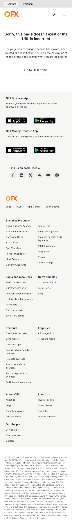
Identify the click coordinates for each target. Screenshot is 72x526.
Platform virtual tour (16, 282)
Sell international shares (18, 382)
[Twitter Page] (30, 175)
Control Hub (43, 226)
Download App (45, 262)
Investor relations (47, 416)
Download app (13, 344)
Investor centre (46, 399)
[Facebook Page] (13, 175)
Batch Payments (46, 246)
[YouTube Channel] (48, 175)
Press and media (46, 338)
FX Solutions (12, 242)
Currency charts (14, 310)
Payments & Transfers (17, 231)
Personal (28, 3)
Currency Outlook (47, 282)
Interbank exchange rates (19, 293)
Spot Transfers (13, 248)
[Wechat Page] (39, 175)
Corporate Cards (14, 237)
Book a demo (52, 206)
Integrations (43, 251)
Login (53, 14)
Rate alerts (11, 304)
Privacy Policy (13, 416)
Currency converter (16, 288)
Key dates (43, 411)
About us (10, 399)
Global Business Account (18, 226)
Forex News (44, 288)
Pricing (41, 257)
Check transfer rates (16, 333)
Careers (10, 440)
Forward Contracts (16, 253)
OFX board (11, 429)
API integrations (46, 333)
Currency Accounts (16, 264)
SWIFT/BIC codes (15, 315)
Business (11, 3)
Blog (40, 293)
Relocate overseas (15, 358)
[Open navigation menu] (64, 14)
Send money (12, 338)
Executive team (14, 435)
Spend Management (47, 231)
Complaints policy (15, 411)
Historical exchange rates (19, 299)
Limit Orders (12, 259)
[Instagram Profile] (57, 175)
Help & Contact (33, 206)
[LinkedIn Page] (21, 175)
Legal (9, 405)
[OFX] (11, 14)
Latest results (45, 405)
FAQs (18, 206)
